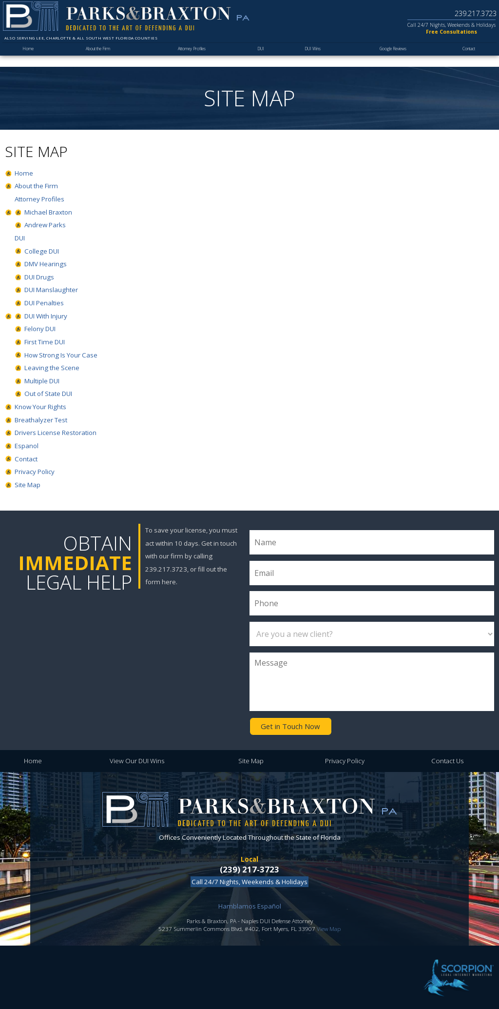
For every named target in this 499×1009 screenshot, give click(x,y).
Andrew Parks (45, 224)
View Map (329, 926)
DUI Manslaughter (51, 289)
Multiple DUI (41, 380)
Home (27, 56)
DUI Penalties (44, 302)
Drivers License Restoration (55, 432)
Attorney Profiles (193, 56)
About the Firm (97, 56)
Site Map (27, 484)
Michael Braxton (48, 212)
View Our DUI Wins (137, 759)
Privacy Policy (35, 471)
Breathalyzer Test (41, 419)
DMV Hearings (45, 263)
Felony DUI (40, 328)
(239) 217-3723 (249, 867)
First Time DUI (44, 341)
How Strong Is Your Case (60, 355)
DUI (261, 56)
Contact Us (447, 759)
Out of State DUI (48, 393)
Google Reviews (392, 56)
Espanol (26, 445)
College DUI (41, 251)
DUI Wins (312, 56)
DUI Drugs (39, 277)
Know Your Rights (40, 406)
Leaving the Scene (51, 367)
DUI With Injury (45, 316)
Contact (468, 56)
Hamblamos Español (249, 904)
